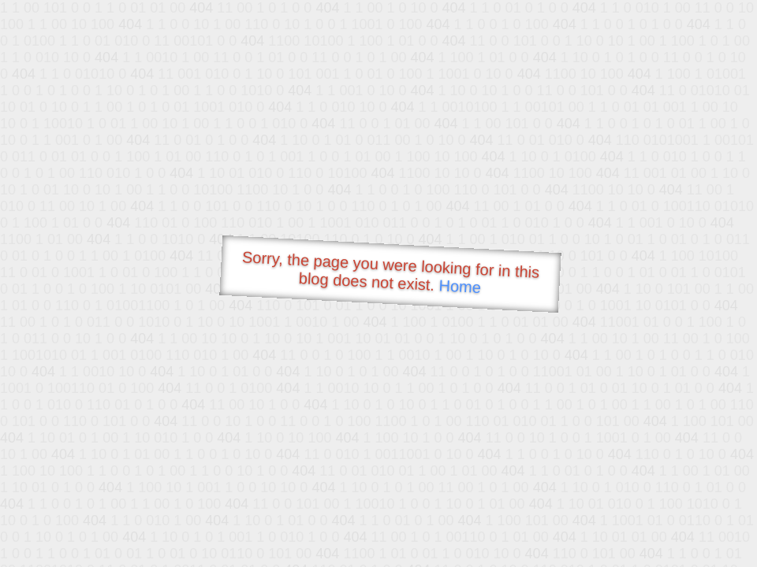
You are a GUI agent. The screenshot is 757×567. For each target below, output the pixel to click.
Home (459, 286)
